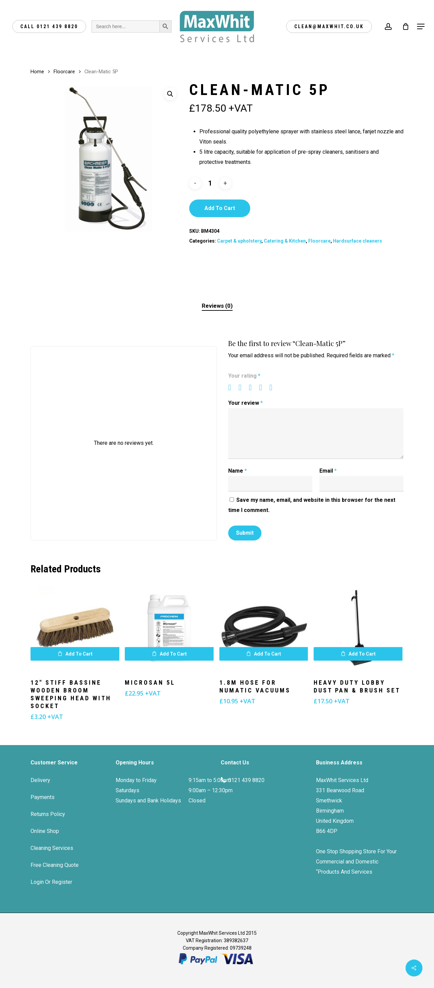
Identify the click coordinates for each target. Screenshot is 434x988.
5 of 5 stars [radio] (274, 387)
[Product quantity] (210, 183)
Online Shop (45, 831)
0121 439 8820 (246, 780)
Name (237, 471)
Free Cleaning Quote (55, 865)
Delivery (40, 780)
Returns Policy (48, 814)
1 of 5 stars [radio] (232, 387)
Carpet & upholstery (239, 241)
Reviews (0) (217, 305)
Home (37, 72)
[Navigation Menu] (421, 26)
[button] (170, 94)
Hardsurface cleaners (357, 241)
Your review (245, 403)
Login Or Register (51, 882)
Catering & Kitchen (285, 241)
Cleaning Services (52, 848)
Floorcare (64, 72)
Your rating (244, 376)
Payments (43, 797)
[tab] (217, 306)
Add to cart (219, 208)
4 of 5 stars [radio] (263, 387)
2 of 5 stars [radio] (242, 387)
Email (328, 471)
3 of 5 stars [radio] (253, 387)
